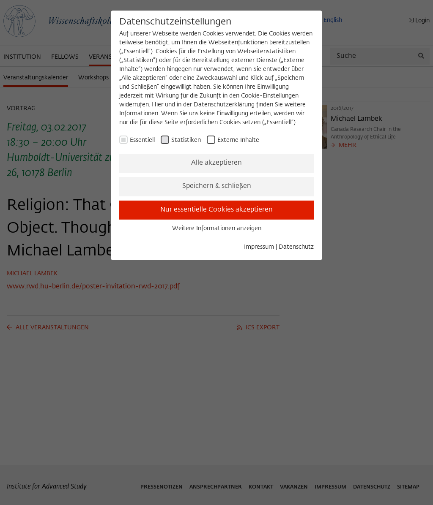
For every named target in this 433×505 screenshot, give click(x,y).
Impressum (259, 247)
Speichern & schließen (216, 186)
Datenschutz (296, 247)
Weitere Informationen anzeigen (216, 228)
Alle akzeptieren (216, 163)
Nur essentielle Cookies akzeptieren (216, 209)
